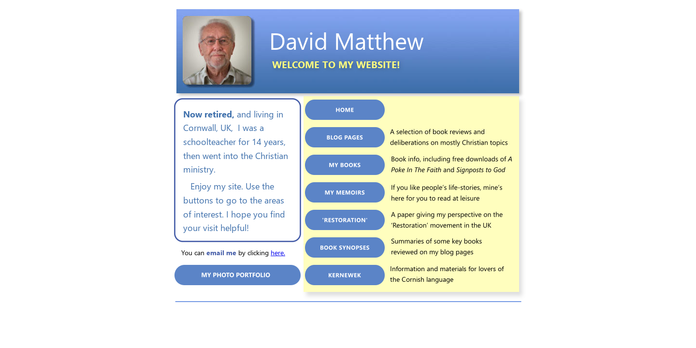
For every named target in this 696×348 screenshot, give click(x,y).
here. (278, 252)
